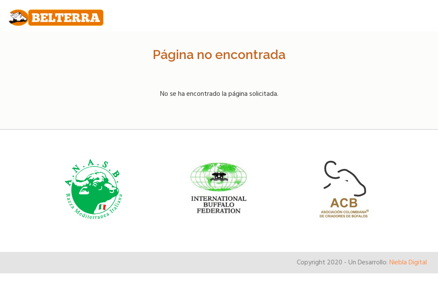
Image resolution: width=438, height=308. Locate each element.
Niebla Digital (408, 262)
